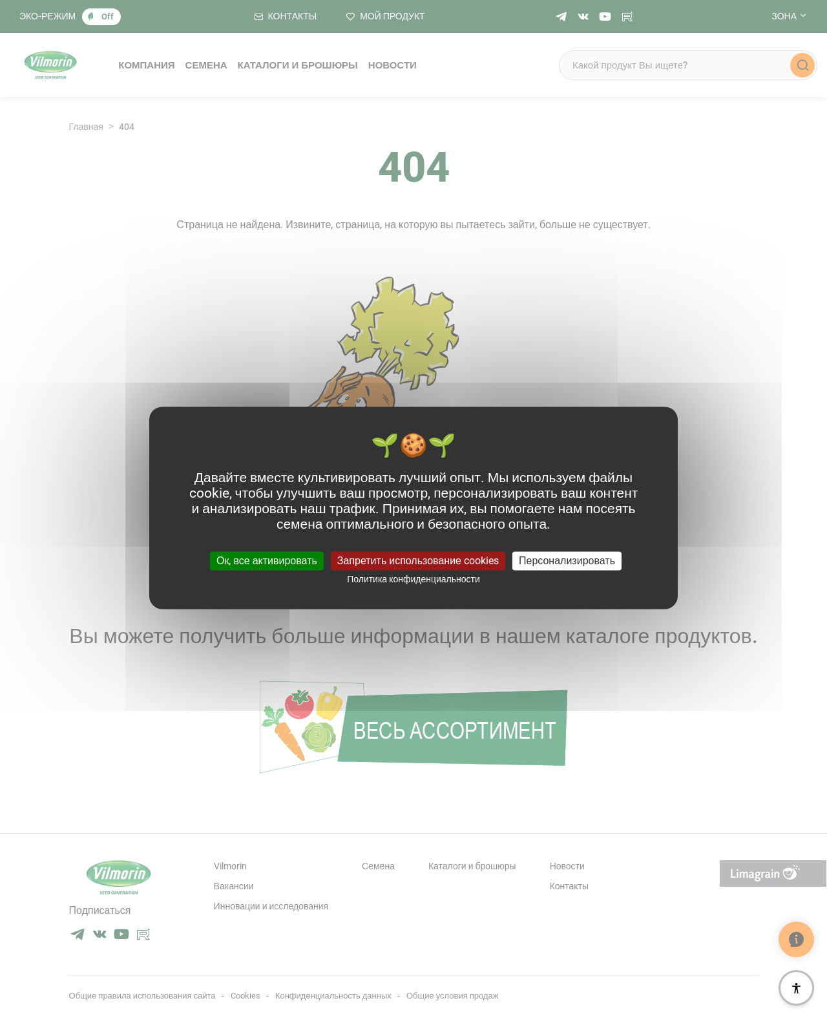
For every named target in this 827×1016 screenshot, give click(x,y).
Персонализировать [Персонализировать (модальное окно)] (567, 561)
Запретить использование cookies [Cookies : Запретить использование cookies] (418, 561)
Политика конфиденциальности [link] (413, 579)
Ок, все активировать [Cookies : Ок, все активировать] (266, 561)
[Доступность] (796, 988)
